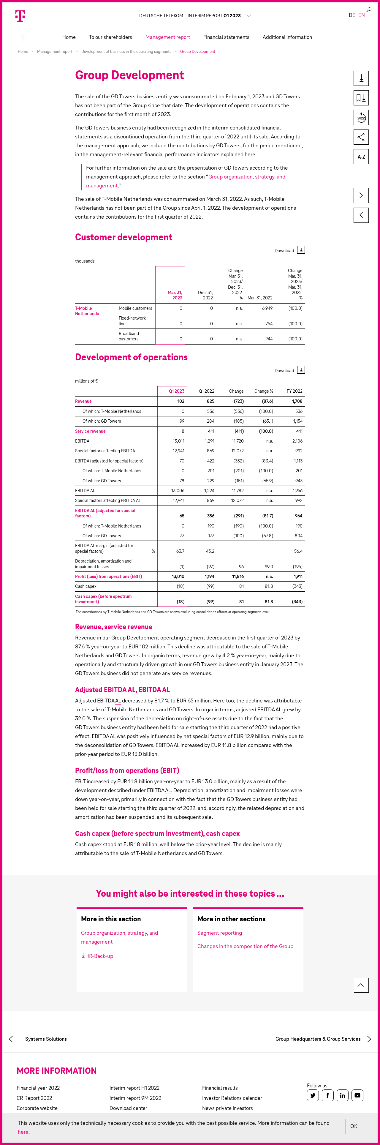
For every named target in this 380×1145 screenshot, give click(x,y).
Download (284, 250)
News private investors (227, 1108)
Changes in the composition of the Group (245, 947)
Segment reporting (219, 933)
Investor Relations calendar (232, 1098)
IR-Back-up (99, 956)
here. (24, 1132)
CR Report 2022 (34, 1098)
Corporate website (37, 1108)
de (352, 15)
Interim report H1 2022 (134, 1088)
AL (118, 701)
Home (23, 52)
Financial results (220, 1088)
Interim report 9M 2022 (135, 1098)
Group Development (197, 52)
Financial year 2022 (38, 1088)
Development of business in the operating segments (126, 52)
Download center (128, 1108)
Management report (54, 52)
